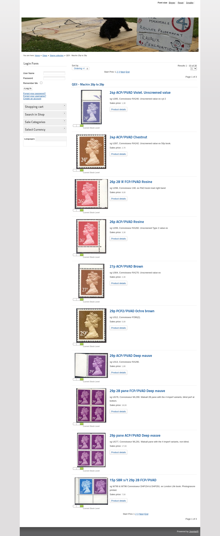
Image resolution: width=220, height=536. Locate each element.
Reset (180, 2)
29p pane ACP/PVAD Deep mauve (135, 435)
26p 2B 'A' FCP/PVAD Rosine (131, 182)
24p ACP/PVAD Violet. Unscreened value (140, 92)
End (128, 72)
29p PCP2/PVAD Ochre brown (132, 311)
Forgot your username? (34, 96)
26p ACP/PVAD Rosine (127, 222)
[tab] (65, 105)
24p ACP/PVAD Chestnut (128, 137)
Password (28, 78)
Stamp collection (57, 55)
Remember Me (30, 83)
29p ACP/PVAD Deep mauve (131, 356)
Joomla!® (194, 531)
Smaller (190, 2)
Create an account (32, 98)
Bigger (172, 2)
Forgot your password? (34, 93)
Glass (44, 55)
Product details (118, 109)
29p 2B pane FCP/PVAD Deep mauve (137, 391)
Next (122, 72)
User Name (28, 73)
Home (37, 55)
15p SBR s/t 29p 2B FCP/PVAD (133, 480)
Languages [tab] (29, 139)
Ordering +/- (79, 68)
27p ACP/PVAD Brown (126, 266)
